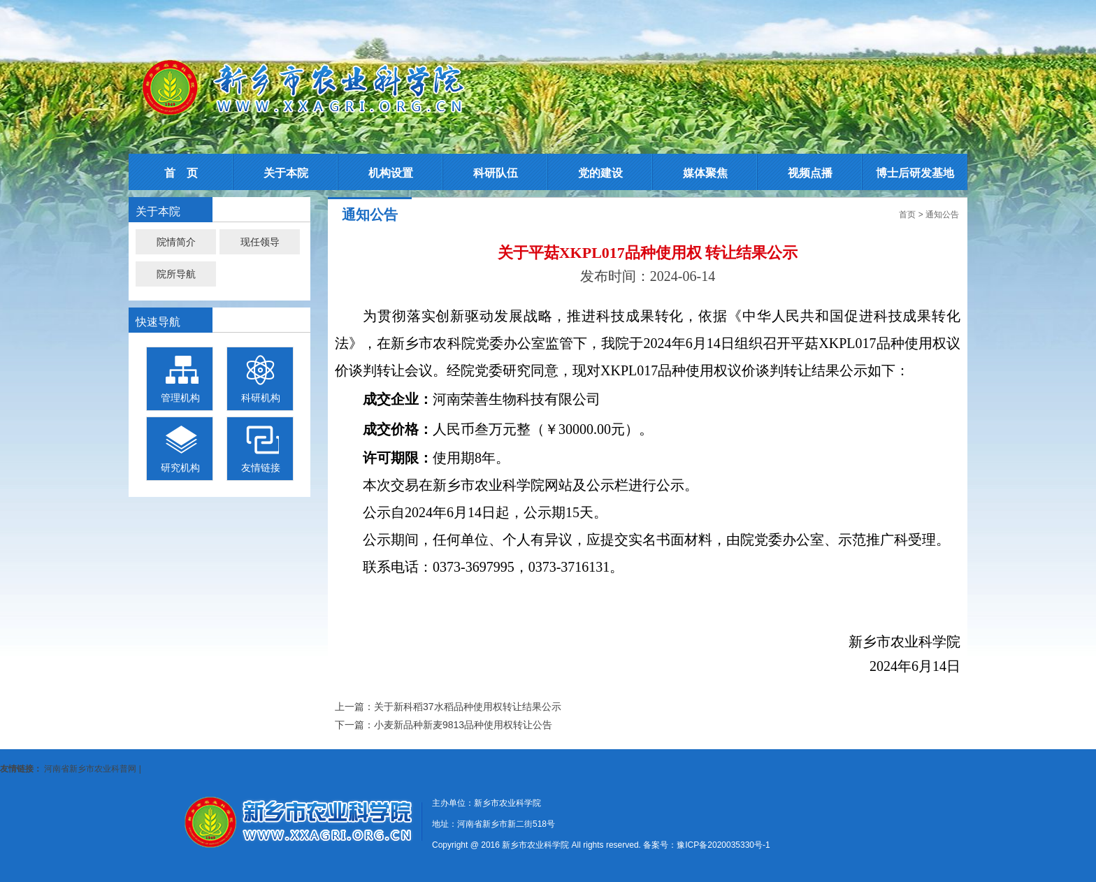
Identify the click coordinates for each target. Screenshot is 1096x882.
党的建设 (600, 173)
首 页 (181, 173)
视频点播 (810, 173)
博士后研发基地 (915, 173)
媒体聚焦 (705, 173)
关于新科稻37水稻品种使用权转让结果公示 (467, 706)
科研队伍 (495, 173)
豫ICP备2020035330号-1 (723, 845)
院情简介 (176, 241)
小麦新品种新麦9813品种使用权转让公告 (463, 724)
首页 (907, 214)
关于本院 (286, 173)
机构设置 (390, 173)
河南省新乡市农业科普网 (90, 769)
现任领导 (260, 241)
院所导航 (176, 274)
